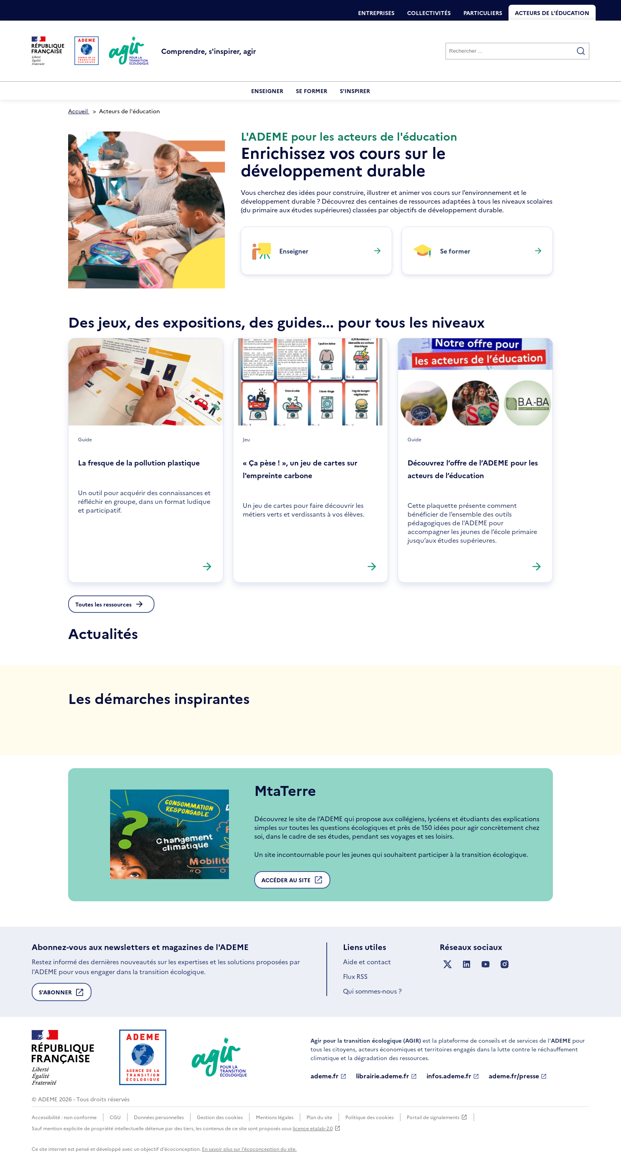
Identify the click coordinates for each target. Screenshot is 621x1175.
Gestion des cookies (220, 1117)
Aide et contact (367, 961)
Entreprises (376, 13)
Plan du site (319, 1117)
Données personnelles (159, 1117)
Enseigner (267, 91)
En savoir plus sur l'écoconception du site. (249, 1148)
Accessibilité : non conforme (64, 1117)
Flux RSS (355, 976)
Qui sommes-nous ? (372, 990)
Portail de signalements (437, 1117)
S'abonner (61, 994)
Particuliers (482, 13)
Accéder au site (292, 882)
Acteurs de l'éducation (552, 13)
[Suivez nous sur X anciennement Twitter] (447, 964)
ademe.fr (328, 1076)
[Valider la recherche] (581, 51)
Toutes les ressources (103, 604)
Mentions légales (274, 1117)
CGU (115, 1117)
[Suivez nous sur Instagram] (505, 964)
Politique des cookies (369, 1117)
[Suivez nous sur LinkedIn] (466, 964)
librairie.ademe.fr (386, 1076)
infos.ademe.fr (453, 1076)
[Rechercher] (517, 51)
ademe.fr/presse (518, 1076)
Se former (311, 91)
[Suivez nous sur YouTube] (486, 964)
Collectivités (429, 13)
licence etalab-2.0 (317, 1128)
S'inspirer (355, 91)
